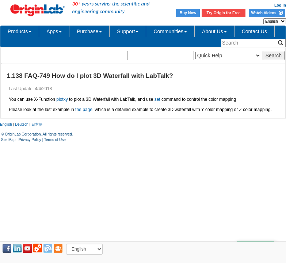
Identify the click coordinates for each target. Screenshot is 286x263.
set (157, 99)
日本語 (36, 124)
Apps (54, 31)
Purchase (89, 31)
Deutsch (21, 124)
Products (19, 31)
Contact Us (254, 31)
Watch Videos (267, 13)
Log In (280, 5)
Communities (170, 31)
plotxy (62, 99)
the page (83, 109)
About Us (214, 31)
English (6, 124)
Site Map (8, 140)
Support (127, 31)
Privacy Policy (30, 140)
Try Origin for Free (224, 13)
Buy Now (188, 13)
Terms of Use (55, 140)
